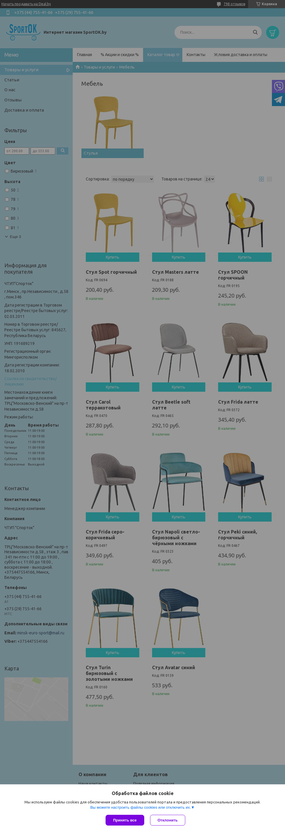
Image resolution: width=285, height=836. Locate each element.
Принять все (125, 820)
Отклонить (168, 820)
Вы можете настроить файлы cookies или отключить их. (140, 807)
